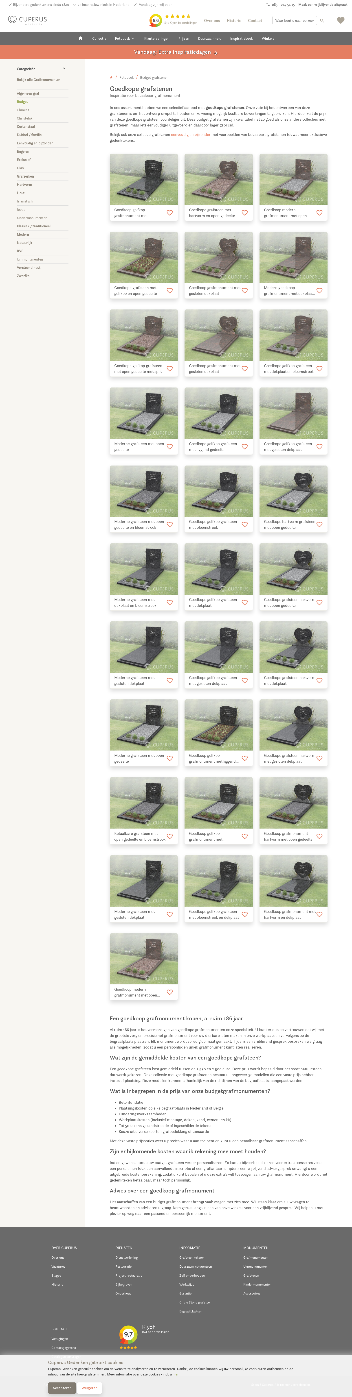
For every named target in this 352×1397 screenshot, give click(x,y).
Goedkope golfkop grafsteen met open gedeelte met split (138, 368)
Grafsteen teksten (192, 1257)
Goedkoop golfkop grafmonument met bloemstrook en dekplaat (135, 213)
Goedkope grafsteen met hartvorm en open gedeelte (212, 212)
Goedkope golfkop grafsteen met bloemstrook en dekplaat (214, 914)
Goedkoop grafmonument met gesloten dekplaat (215, 290)
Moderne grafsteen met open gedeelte (139, 446)
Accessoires (251, 1293)
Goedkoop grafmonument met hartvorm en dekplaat (290, 914)
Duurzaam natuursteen (195, 1266)
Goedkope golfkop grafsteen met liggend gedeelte (213, 446)
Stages (56, 1275)
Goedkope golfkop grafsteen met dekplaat (213, 602)
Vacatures (58, 1266)
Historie (234, 20)
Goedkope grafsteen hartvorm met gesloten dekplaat (289, 758)
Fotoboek (125, 38)
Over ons (212, 20)
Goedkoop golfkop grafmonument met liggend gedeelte (212, 758)
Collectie (99, 38)
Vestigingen (59, 1338)
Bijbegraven (123, 1284)
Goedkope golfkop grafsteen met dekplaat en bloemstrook (289, 368)
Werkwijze (186, 1284)
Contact (255, 20)
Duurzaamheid (209, 38)
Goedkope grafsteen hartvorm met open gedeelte (289, 602)
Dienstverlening (126, 1257)
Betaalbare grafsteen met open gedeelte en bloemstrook (140, 836)
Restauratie (123, 1266)
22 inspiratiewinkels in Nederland (104, 4)
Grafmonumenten (255, 1257)
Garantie (185, 1293)
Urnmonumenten (255, 1266)
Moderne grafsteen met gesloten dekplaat (134, 680)
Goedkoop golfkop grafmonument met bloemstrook (205, 836)
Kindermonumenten (257, 1284)
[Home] (80, 38)
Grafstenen (251, 1275)
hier (175, 1374)
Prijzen (183, 38)
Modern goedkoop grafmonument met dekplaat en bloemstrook (288, 290)
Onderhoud (123, 1293)
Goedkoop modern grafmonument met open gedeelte (285, 213)
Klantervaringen (156, 38)
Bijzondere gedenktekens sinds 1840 (41, 4)
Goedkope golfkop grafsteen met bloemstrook (213, 524)
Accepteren (62, 1387)
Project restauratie (128, 1275)
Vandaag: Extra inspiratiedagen (176, 52)
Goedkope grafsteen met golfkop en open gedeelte (135, 290)
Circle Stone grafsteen (195, 1302)
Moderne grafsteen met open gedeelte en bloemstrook (139, 524)
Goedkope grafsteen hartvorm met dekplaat (289, 680)
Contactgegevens (63, 1347)
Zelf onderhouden (192, 1275)
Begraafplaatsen (190, 1311)
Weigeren (89, 1387)
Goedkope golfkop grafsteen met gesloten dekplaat (288, 446)
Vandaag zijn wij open (155, 4)
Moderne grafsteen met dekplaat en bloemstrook (135, 602)
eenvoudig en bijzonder (190, 134)
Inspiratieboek (241, 38)
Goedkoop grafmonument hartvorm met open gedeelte (288, 836)
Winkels (268, 38)
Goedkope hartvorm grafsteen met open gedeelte (289, 524)
